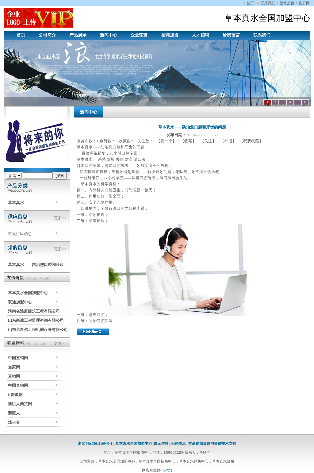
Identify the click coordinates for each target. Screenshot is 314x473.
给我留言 (231, 35)
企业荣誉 (139, 35)
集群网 (304, 3)
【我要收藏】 (251, 141)
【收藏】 (188, 141)
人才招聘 (200, 35)
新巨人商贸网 (20, 404)
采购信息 (178, 443)
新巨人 (14, 413)
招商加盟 (169, 35)
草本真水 (16, 202)
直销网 (14, 376)
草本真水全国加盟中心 (28, 292)
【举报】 (228, 141)
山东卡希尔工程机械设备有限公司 (38, 329)
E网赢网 (15, 394)
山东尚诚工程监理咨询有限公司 (36, 320)
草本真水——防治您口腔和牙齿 (36, 264)
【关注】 (208, 141)
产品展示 (77, 35)
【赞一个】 (166, 141)
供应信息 (161, 443)
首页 (250, 3)
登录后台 (287, 3)
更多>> (60, 218)
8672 (166, 470)
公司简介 (47, 35)
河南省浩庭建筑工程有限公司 (34, 311)
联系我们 (268, 3)
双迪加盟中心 (20, 302)
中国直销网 (18, 358)
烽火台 (14, 422)
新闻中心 (108, 35)
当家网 (14, 367)
